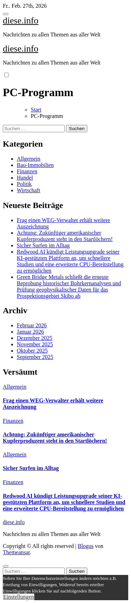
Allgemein (29, 159)
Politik (24, 184)
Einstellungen (18, 597)
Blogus (85, 546)
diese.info (20, 20)
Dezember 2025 (34, 338)
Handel (25, 178)
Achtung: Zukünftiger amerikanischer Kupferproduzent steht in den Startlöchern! (65, 236)
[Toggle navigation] (5, 14)
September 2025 (35, 357)
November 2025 (35, 344)
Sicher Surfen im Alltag (43, 245)
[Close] (5, 566)
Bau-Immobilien (35, 165)
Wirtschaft (28, 190)
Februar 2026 (32, 325)
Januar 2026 (30, 332)
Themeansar (16, 552)
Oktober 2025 (32, 351)
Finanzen (27, 171)
